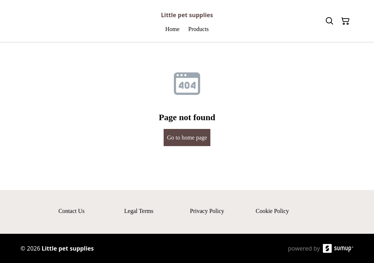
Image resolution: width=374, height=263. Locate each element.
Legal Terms (138, 211)
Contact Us (71, 211)
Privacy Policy (207, 211)
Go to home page (187, 137)
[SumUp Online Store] (338, 248)
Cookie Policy (272, 211)
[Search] (329, 21)
